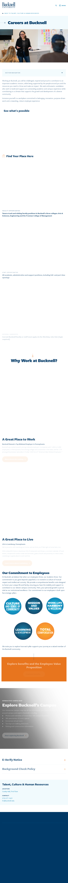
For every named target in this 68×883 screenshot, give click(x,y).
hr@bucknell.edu (8, 800)
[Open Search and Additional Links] (60, 5)
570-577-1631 (7, 798)
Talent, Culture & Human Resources (25, 13)
